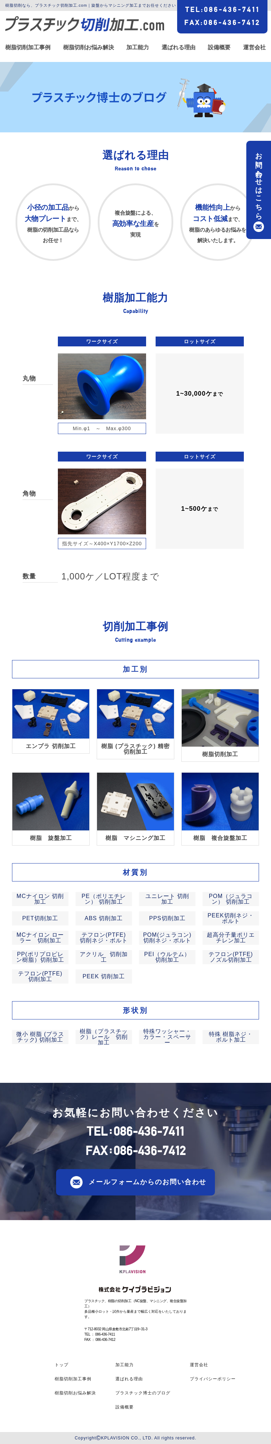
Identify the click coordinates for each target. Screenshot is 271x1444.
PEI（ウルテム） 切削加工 (167, 957)
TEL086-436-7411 (222, 9)
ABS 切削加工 (104, 918)
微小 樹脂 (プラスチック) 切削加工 (40, 1037)
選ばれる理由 (178, 47)
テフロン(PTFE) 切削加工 (40, 976)
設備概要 (219, 47)
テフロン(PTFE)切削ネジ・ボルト (104, 937)
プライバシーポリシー (213, 1378)
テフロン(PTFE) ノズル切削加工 (231, 957)
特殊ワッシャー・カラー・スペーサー (167, 1037)
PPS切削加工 (167, 918)
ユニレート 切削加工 (167, 899)
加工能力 (137, 47)
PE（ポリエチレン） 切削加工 (104, 899)
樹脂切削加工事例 (27, 47)
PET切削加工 (40, 918)
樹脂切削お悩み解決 (88, 47)
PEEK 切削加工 (104, 976)
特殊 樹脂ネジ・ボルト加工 (231, 1037)
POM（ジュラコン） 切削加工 (231, 899)
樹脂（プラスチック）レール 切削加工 (104, 1037)
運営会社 (254, 47)
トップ (61, 1364)
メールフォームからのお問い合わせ (147, 1181)
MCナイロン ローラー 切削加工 (40, 937)
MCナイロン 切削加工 (40, 899)
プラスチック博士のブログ (142, 1392)
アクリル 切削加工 (104, 957)
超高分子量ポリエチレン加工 (231, 937)
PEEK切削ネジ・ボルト (230, 918)
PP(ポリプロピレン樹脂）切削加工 (40, 957)
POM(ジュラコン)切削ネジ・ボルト (167, 937)
